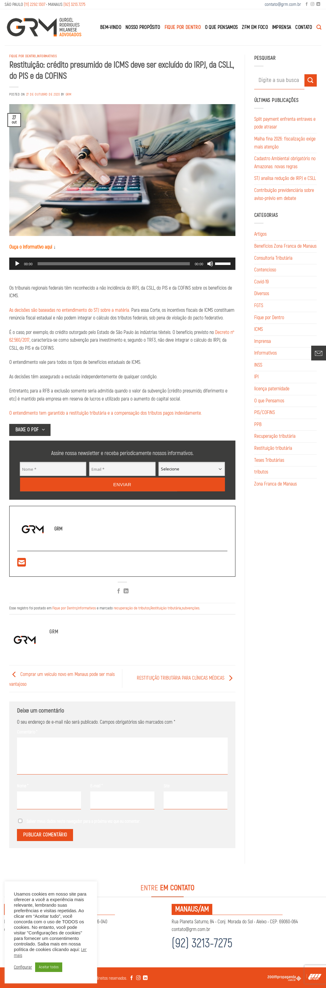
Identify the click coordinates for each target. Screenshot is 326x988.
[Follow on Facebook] (306, 4)
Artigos (260, 234)
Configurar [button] (23, 967)
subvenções (190, 608)
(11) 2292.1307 (34, 4)
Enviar (122, 484)
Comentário (27, 732)
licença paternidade (271, 389)
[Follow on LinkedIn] (318, 4)
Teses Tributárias (269, 460)
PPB (258, 424)
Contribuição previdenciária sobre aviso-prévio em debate (284, 194)
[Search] (318, 27)
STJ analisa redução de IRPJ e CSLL (285, 178)
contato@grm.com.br (283, 4)
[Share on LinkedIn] (126, 591)
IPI (256, 377)
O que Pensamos (221, 27)
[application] (122, 264)
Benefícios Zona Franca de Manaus (285, 246)
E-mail (96, 786)
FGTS (258, 306)
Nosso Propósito (142, 27)
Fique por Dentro (183, 27)
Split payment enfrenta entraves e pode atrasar (285, 123)
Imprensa (281, 27)
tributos (261, 472)
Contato (303, 27)
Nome (22, 786)
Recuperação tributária (274, 436)
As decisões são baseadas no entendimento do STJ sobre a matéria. (69, 310)
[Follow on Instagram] (312, 4)
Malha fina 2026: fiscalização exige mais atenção (285, 143)
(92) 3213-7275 (202, 943)
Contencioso (265, 270)
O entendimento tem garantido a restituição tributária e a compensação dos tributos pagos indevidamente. (105, 413)
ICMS (258, 329)
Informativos (47, 56)
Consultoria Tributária (273, 258)
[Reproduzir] (17, 264)
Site (166, 786)
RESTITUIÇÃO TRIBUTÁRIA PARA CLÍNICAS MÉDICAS (186, 678)
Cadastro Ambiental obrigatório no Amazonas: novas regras (285, 163)
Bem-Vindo (110, 27)
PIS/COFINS (264, 412)
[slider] (114, 263)
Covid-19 (261, 282)
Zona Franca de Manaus (275, 484)
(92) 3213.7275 (74, 4)
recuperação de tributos (132, 608)
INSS (258, 365)
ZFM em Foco (255, 27)
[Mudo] (210, 264)
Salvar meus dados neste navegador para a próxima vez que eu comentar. (83, 821)
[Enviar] (310, 80)
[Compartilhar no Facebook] (118, 591)
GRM (68, 94)
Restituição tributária (165, 608)
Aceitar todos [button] (49, 967)
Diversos (261, 294)
